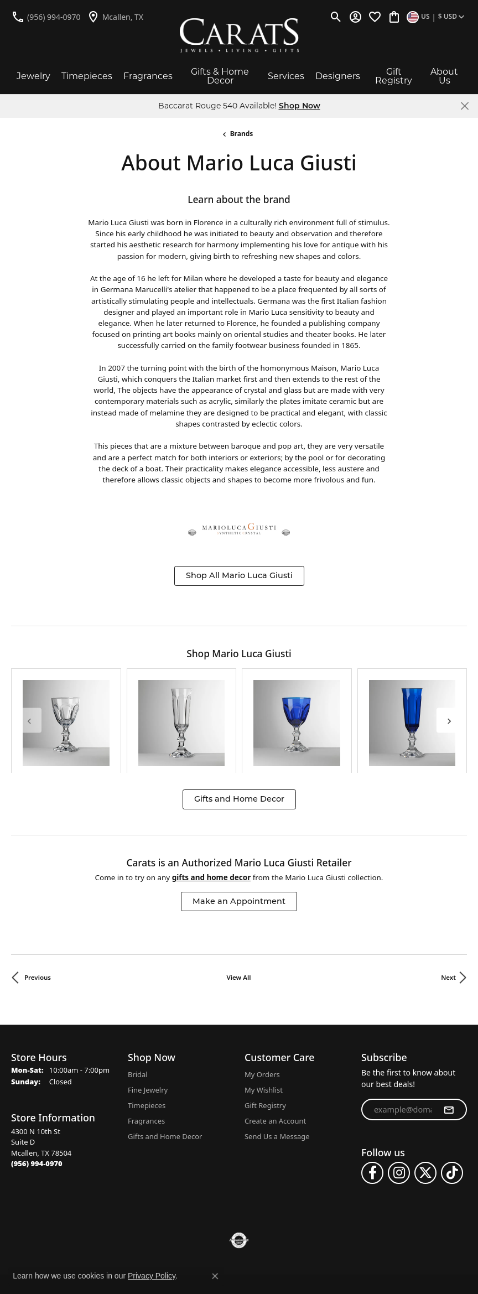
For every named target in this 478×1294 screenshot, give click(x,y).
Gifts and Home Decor (239, 722)
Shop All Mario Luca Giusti (239, 575)
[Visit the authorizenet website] (239, 1163)
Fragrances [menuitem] (146, 1044)
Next (448, 901)
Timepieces (86, 76)
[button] (336, 17)
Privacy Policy (176, 1220)
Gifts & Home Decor (220, 76)
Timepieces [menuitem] (146, 1028)
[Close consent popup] (215, 1276)
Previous (37, 901)
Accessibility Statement (345, 1220)
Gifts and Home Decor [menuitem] (165, 1059)
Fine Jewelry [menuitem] (148, 1013)
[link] (46, 17)
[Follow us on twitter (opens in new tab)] (425, 1096)
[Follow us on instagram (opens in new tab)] (399, 1096)
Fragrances (148, 76)
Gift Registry (393, 76)
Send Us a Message (277, 1059)
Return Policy (113, 1220)
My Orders (262, 997)
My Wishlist (264, 1013)
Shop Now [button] (299, 106)
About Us (444, 76)
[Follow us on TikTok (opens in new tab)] (452, 1096)
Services (286, 76)
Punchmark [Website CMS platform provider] (259, 1274)
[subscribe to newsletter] (449, 1033)
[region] (239, 682)
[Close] (464, 106)
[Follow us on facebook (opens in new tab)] (372, 1096)
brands (241, 133)
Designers (337, 76)
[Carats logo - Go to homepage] (239, 36)
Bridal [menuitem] (138, 997)
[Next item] (449, 681)
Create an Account (275, 1044)
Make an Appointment (239, 824)
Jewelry (33, 76)
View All (239, 901)
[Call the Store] (37, 1087)
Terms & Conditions (251, 1220)
